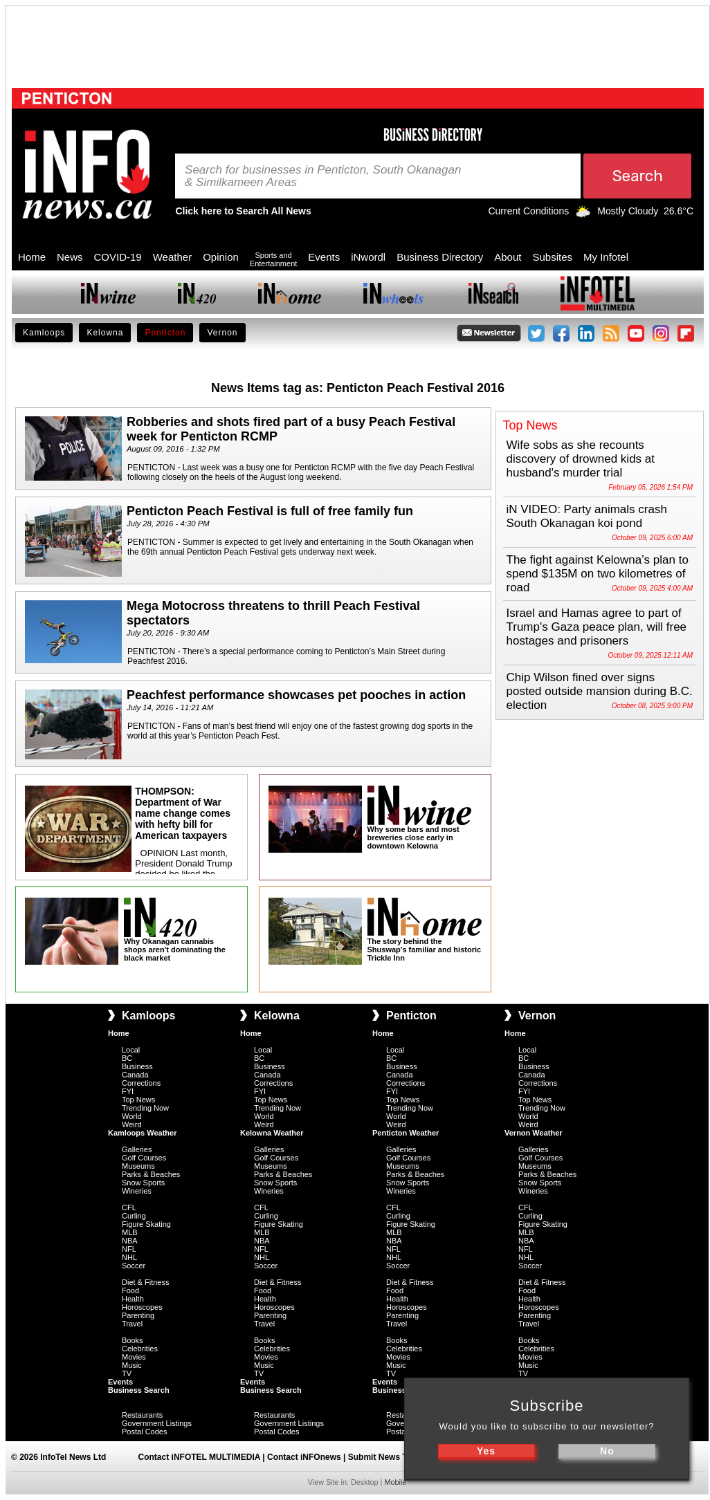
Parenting (138, 1315)
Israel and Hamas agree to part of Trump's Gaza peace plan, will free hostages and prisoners (597, 627)
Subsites (552, 257)
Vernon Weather (533, 1133)
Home (32, 257)
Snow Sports (143, 1182)
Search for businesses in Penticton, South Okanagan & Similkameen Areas (323, 176)
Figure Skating (146, 1224)
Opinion (221, 257)
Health (133, 1299)
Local (131, 1050)
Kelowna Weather (272, 1133)
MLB (130, 1232)
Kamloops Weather (142, 1133)
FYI (128, 1091)
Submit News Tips (383, 1457)
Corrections (141, 1083)
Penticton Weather (405, 1133)
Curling (134, 1216)
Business (137, 1066)
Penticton (165, 332)
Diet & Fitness (145, 1282)
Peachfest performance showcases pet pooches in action (296, 695)
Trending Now (145, 1108)
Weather (172, 257)
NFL (129, 1249)
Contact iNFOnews (304, 1457)
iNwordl (368, 257)
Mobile (395, 1482)
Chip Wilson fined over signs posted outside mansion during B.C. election (600, 691)
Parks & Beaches (151, 1174)
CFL (129, 1207)
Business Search (139, 1390)
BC (127, 1058)
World (132, 1116)
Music (132, 1365)
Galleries (137, 1149)
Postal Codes (144, 1431)
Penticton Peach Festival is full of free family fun (270, 511)
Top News (138, 1099)
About (507, 257)
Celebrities (140, 1348)
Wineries (137, 1191)
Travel (132, 1324)
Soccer (133, 1265)
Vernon (222, 332)
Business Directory (440, 257)
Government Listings (157, 1423)
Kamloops (44, 332)
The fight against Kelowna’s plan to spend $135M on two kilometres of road (598, 573)
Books (132, 1340)
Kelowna (105, 332)
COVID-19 (118, 257)
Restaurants (142, 1415)
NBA (130, 1241)
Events (324, 257)
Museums (138, 1166)
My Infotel (605, 257)
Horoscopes (142, 1307)
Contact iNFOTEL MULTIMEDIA (199, 1457)
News (70, 257)
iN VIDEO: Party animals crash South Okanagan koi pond (587, 516)
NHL (129, 1257)
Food (130, 1290)
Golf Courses (144, 1158)
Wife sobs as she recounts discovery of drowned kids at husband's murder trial (581, 458)
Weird (132, 1124)
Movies (134, 1357)
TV (126, 1373)
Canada (135, 1075)
